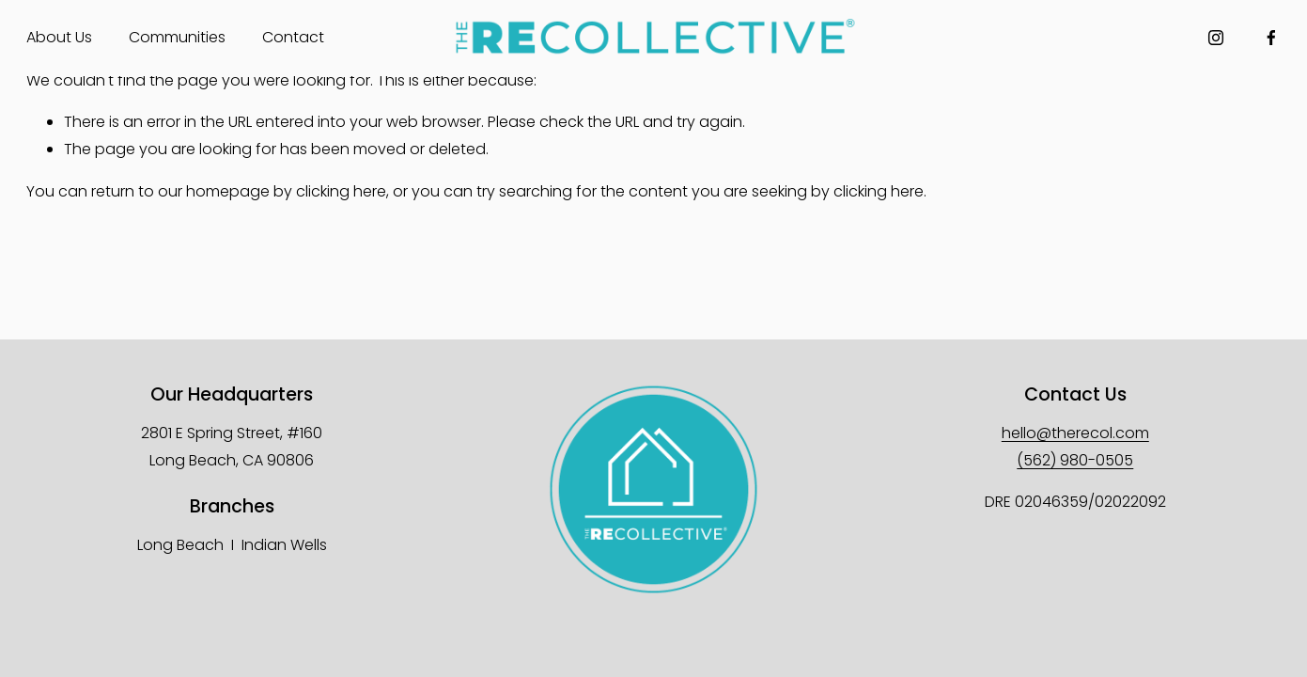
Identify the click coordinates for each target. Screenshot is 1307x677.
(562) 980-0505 (1075, 460)
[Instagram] (1215, 37)
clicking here (341, 191)
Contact (293, 37)
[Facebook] (1271, 37)
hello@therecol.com (1075, 433)
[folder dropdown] (59, 38)
